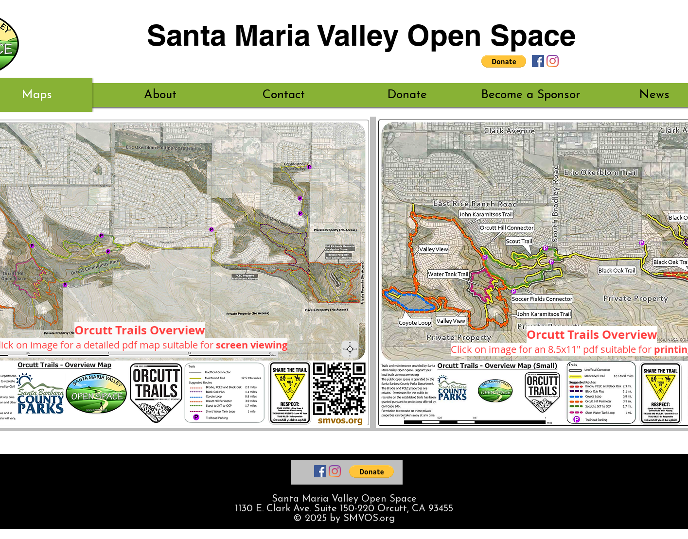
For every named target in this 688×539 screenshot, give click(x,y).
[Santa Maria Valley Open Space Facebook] (538, 61)
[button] (503, 61)
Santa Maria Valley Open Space (361, 34)
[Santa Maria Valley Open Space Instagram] (553, 61)
